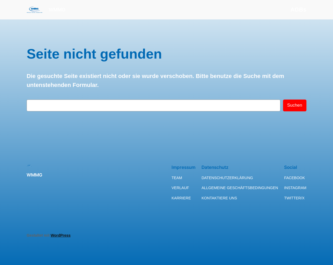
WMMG (57, 9)
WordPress (60, 235)
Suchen (294, 105)
